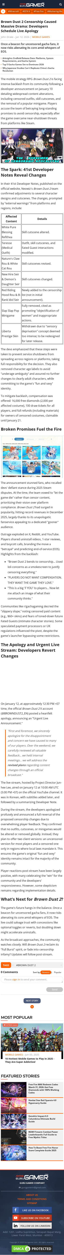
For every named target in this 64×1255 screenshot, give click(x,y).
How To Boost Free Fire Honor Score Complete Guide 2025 (43, 1149)
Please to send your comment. (25, 979)
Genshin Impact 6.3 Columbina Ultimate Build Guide (42, 1119)
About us (32, 1195)
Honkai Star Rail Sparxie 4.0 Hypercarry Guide (42, 1101)
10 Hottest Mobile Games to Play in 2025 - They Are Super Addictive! (29, 1060)
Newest (45, 972)
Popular (57, 972)
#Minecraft (13, 11)
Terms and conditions (32, 1199)
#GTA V (26, 11)
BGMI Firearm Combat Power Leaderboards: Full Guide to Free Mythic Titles (43, 1134)
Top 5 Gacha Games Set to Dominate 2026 (23, 64)
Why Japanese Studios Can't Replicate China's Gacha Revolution (28, 69)
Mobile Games (41, 37)
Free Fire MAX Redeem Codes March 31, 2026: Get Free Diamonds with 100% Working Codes (44, 1088)
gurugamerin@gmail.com (34, 1187)
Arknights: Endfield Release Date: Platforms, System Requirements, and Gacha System (28, 59)
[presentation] (13, 965)
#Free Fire (39, 11)
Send (55, 989)
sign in (16, 979)
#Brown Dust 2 (26, 965)
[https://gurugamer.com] (32, 1177)
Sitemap (32, 1203)
